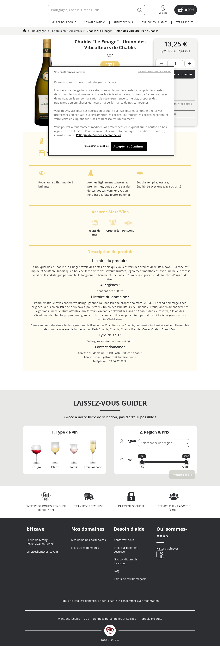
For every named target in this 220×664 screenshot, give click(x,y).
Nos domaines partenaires (88, 540)
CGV (86, 636)
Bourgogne (39, 31)
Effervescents (184, 22)
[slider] (142, 462)
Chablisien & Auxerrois (67, 31)
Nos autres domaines (85, 548)
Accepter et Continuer (129, 146)
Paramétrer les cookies (96, 145)
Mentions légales (69, 636)
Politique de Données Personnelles (98, 135)
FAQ (116, 571)
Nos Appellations (95, 22)
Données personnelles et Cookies (114, 636)
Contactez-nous (124, 540)
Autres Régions (123, 22)
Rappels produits (151, 636)
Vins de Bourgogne (64, 22)
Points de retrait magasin (130, 579)
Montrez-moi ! (182, 474)
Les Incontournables (154, 22)
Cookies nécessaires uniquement (154, 71)
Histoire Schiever (167, 548)
